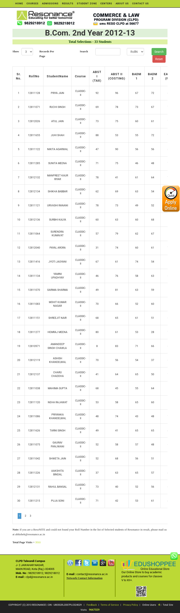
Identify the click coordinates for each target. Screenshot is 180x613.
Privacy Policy (130, 605)
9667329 (94, 609)
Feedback (92, 605)
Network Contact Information (84, 578)
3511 (38, 542)
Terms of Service (110, 605)
